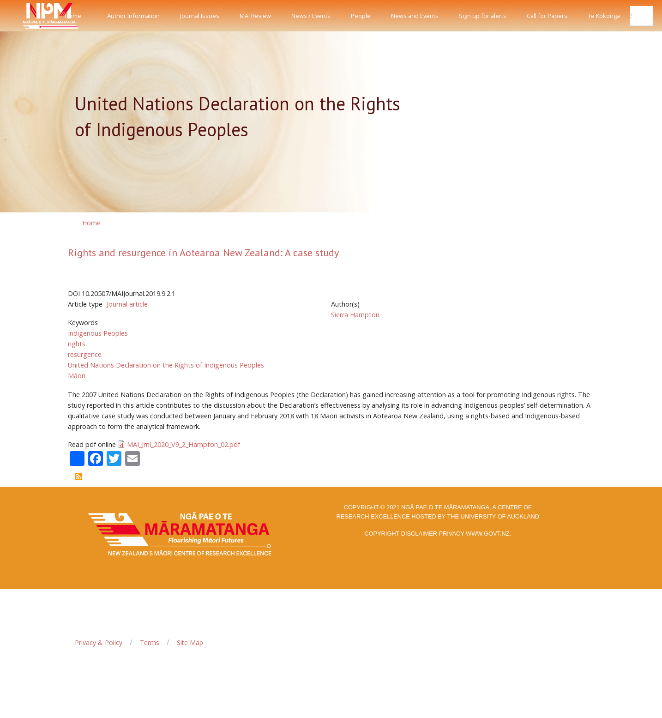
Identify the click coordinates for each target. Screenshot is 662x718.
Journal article (127, 304)
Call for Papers (547, 16)
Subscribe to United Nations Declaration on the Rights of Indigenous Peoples (78, 476)
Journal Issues (199, 16)
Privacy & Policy (98, 642)
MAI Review (255, 16)
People (361, 16)
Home (73, 16)
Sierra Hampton (355, 314)
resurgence (85, 354)
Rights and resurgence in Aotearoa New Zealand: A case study (203, 252)
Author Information (133, 16)
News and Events (415, 16)
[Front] (27, 15)
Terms (149, 642)
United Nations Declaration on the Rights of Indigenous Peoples (166, 365)
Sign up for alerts (482, 16)
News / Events (311, 16)
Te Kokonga (604, 16)
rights (76, 343)
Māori (76, 375)
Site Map (190, 642)
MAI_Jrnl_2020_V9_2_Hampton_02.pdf (183, 444)
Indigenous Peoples (98, 333)
